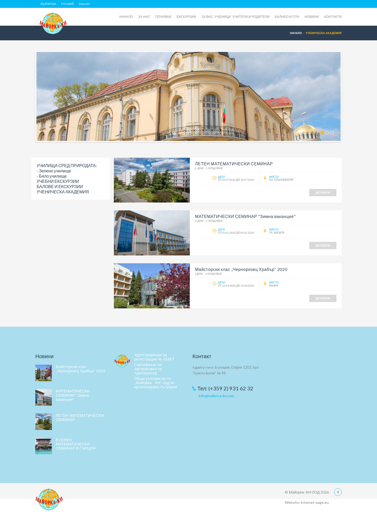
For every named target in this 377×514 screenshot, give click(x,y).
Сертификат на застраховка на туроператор (148, 368)
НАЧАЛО (126, 17)
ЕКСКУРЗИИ (186, 17)
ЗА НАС (144, 17)
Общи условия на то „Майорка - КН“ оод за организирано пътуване (155, 382)
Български (48, 4)
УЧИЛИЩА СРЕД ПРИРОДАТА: (67, 165)
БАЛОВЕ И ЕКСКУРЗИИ (60, 186)
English (84, 4)
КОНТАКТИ (333, 17)
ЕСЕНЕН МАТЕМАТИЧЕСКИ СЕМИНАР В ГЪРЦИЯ (76, 444)
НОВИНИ (312, 17)
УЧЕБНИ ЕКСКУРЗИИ (58, 181)
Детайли (322, 192)
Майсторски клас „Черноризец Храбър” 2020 (80, 368)
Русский (67, 4)
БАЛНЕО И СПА (287, 17)
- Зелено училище (54, 170)
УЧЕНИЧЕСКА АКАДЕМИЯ (63, 191)
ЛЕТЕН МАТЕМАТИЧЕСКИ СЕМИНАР (80, 417)
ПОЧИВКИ (163, 17)
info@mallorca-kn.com (216, 395)
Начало (296, 33)
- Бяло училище (52, 175)
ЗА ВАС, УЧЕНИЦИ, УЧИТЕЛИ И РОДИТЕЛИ (236, 17)
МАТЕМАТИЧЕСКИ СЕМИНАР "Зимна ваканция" (73, 395)
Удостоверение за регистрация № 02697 (154, 357)
